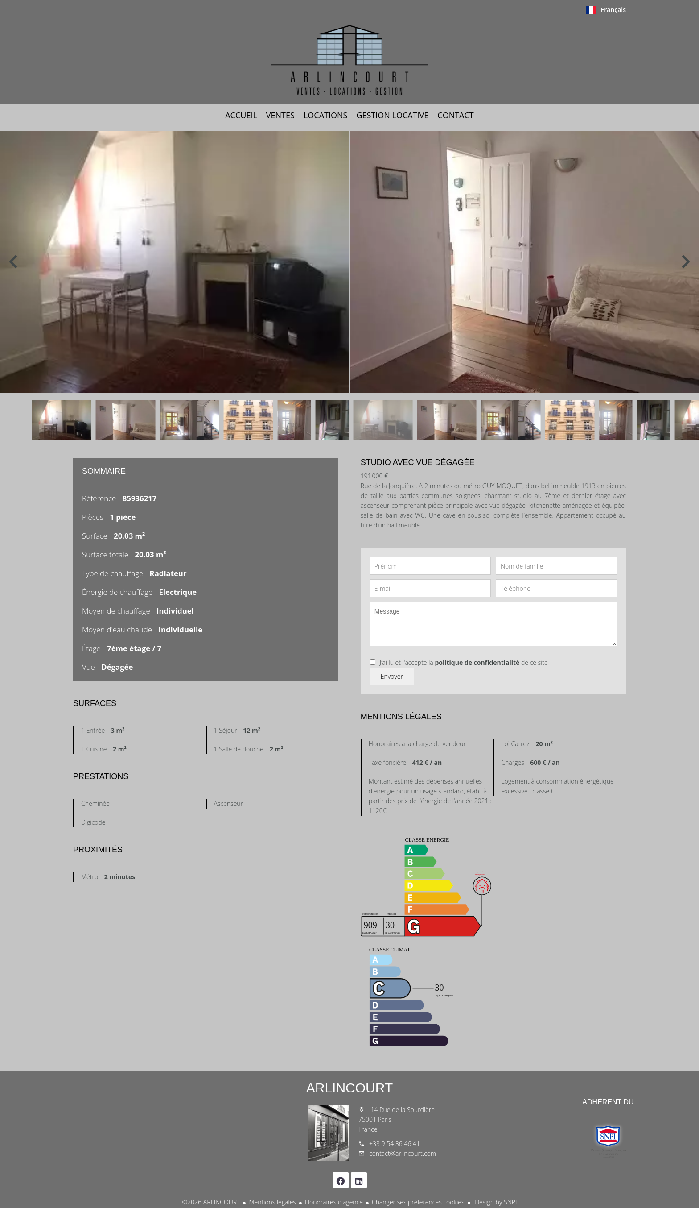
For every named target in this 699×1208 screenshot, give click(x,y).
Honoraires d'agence (334, 1202)
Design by (495, 1202)
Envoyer (392, 676)
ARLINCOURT (349, 1087)
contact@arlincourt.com (402, 1153)
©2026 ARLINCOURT (211, 1202)
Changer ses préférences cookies (418, 1202)
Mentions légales (272, 1202)
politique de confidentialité (477, 662)
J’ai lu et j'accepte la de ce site (464, 662)
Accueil (349, 60)
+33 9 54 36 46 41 (394, 1143)
